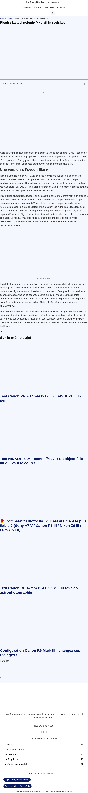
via (2, 331)
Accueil (3, 19)
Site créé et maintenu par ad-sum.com (29, 791)
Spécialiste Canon (54, 2)
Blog (10, 19)
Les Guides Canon (30, 7)
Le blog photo (35, 2)
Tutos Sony (54, 7)
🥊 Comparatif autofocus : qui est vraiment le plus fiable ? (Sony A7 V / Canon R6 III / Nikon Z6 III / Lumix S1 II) (43, 525)
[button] (53, 12)
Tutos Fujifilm (43, 7)
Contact (62, 7)
